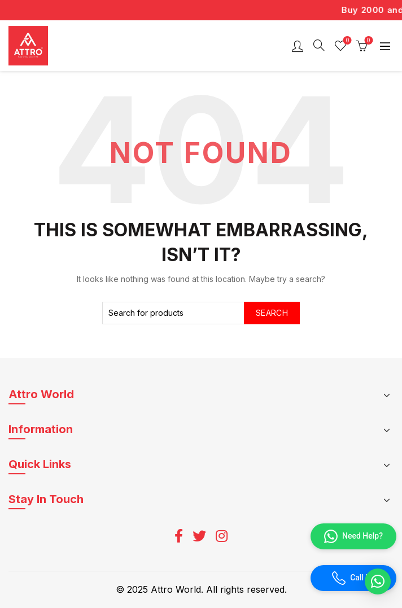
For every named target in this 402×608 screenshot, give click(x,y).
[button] (378, 581)
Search (272, 313)
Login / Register (297, 45)
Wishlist (346, 41)
